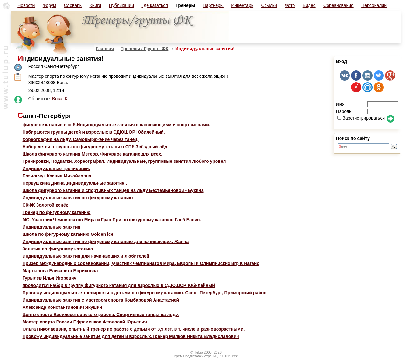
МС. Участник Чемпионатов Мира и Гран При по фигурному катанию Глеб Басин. (112, 219)
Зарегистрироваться (361, 118)
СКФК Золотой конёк (45, 205)
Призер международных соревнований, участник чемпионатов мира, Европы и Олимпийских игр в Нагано (141, 263)
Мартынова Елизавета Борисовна (60, 270)
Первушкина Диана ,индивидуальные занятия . (75, 183)
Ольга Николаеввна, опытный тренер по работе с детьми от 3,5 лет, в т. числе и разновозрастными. (134, 329)
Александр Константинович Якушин (62, 307)
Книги (95, 5)
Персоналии (374, 5)
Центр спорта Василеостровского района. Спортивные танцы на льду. (101, 314)
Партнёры (213, 5)
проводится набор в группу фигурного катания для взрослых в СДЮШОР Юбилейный (119, 285)
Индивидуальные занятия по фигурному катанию (78, 197)
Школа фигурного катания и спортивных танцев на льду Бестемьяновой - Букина (113, 190)
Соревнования (338, 5)
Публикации (121, 5)
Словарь (73, 5)
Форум (49, 5)
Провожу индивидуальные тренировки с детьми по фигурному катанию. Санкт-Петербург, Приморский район (144, 292)
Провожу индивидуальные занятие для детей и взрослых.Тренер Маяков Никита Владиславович (131, 336)
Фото (290, 5)
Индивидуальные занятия (51, 226)
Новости (26, 5)
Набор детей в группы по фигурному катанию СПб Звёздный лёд (95, 146)
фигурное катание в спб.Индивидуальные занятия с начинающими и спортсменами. (116, 124)
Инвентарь (242, 5)
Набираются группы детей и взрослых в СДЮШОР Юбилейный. (94, 132)
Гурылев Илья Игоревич (50, 278)
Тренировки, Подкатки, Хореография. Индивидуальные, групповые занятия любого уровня (124, 161)
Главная (105, 48)
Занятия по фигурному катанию (58, 248)
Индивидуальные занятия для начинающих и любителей (86, 256)
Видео (309, 5)
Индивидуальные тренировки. (56, 168)
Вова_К (59, 98)
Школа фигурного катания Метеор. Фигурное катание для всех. (92, 153)
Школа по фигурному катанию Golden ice (68, 234)
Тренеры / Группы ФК (145, 48)
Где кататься (154, 5)
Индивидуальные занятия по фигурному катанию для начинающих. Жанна (106, 241)
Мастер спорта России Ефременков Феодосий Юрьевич (85, 321)
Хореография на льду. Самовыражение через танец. (81, 139)
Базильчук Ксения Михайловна (57, 175)
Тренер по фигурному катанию (57, 212)
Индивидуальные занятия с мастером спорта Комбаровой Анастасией (101, 299)
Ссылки (269, 5)
